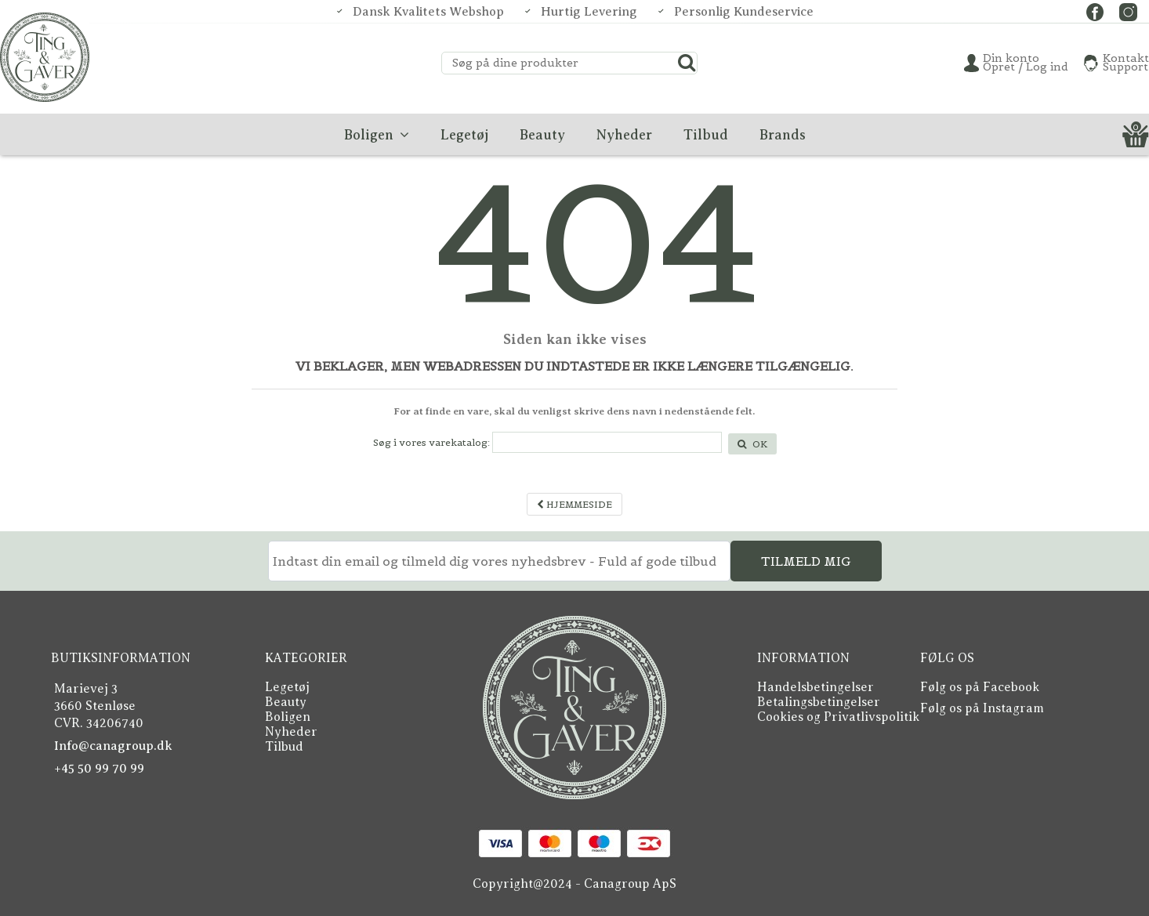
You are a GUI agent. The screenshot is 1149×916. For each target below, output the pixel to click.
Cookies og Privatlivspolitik (838, 717)
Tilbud (284, 747)
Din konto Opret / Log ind (1025, 62)
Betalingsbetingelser (818, 702)
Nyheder (291, 732)
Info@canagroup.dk (113, 746)
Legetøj (287, 687)
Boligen (287, 717)
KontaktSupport (1126, 62)
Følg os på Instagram (982, 708)
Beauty (285, 702)
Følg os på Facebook (979, 687)
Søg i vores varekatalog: (431, 442)
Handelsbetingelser (815, 687)
